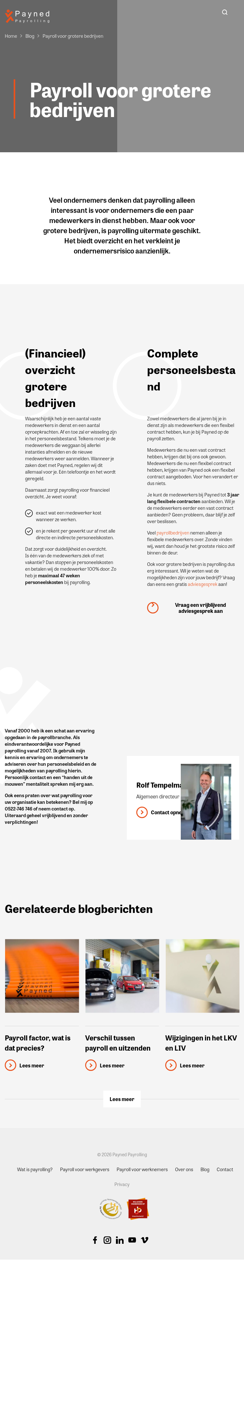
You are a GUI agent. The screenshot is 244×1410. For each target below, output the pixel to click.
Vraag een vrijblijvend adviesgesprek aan (200, 608)
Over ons (184, 1169)
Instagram (107, 1240)
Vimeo (144, 1240)
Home (11, 35)
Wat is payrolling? (35, 1169)
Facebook (95, 1240)
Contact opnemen (171, 812)
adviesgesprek (202, 583)
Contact (225, 1169)
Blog (29, 35)
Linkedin (120, 1240)
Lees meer (122, 1099)
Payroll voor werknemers (142, 1169)
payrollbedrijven (173, 532)
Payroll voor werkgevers (84, 1169)
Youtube (132, 1240)
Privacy (122, 1184)
